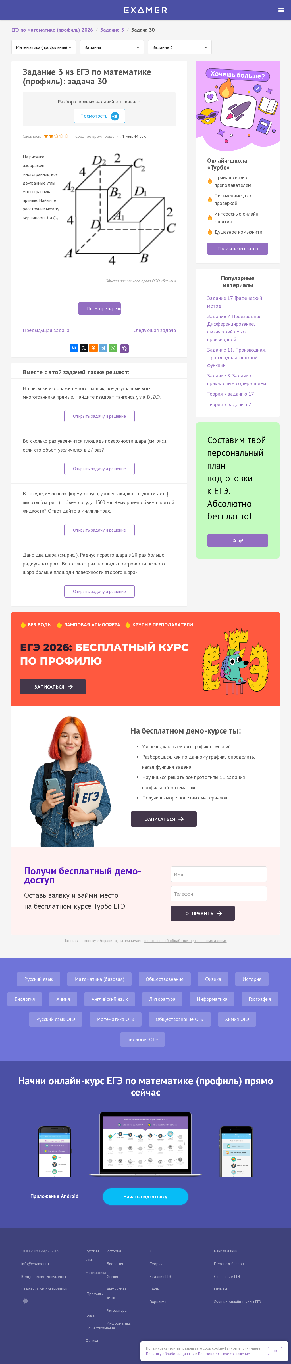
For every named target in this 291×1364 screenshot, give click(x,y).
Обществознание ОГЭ (180, 1019)
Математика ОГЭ (115, 1019)
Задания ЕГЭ (160, 1276)
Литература (162, 999)
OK (275, 1351)
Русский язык (38, 979)
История (251, 979)
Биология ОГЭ (142, 1039)
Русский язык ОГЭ (55, 1019)
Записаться (50, 687)
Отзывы (220, 1289)
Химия (63, 999)
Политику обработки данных (170, 1354)
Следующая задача (154, 330)
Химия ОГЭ (237, 1019)
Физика (213, 979)
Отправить (200, 913)
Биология (24, 999)
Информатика (212, 999)
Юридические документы (43, 1276)
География (260, 999)
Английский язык (110, 999)
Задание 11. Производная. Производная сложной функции (236, 357)
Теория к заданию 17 (230, 393)
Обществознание (165, 979)
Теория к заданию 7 (229, 404)
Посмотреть (99, 116)
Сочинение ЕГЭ (227, 1276)
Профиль (95, 1293)
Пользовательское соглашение (224, 1354)
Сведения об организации (44, 1289)
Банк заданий (225, 1251)
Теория (156, 1263)
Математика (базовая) (99, 979)
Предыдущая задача (46, 330)
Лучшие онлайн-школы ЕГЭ (237, 1301)
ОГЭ (153, 1251)
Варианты (158, 1301)
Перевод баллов (229, 1263)
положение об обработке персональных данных (185, 940)
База (91, 1315)
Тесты (155, 1289)
